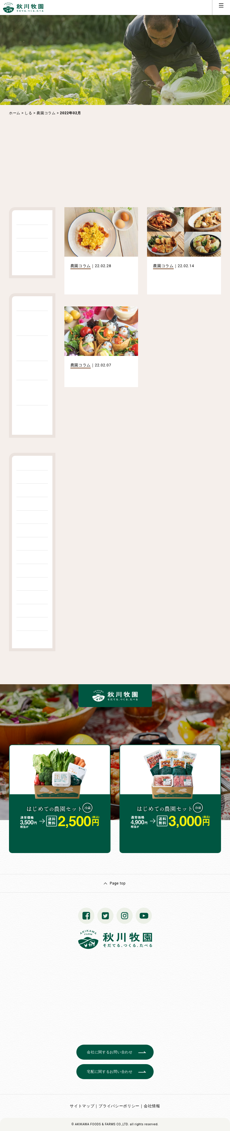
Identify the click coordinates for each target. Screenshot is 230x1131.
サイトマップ (82, 1106)
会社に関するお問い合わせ (109, 1052)
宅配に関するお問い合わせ (109, 1072)
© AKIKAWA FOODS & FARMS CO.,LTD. (100, 1124)
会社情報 (152, 1106)
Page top (117, 883)
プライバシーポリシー (119, 1106)
